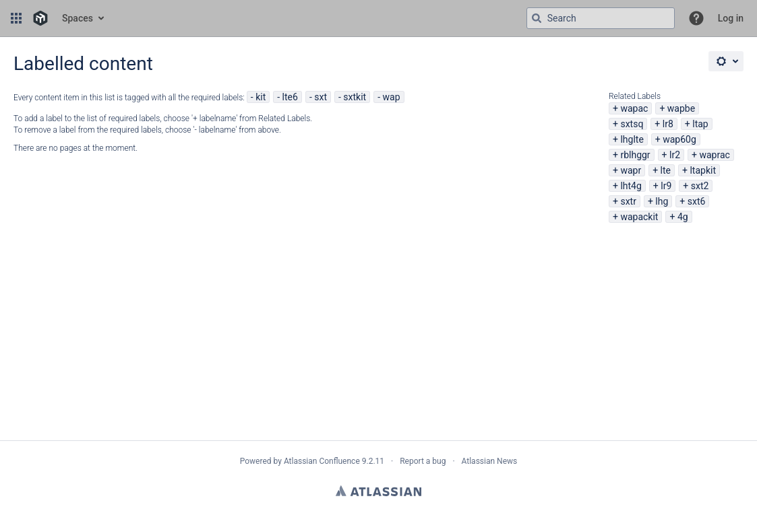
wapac (634, 108)
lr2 (674, 154)
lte (666, 170)
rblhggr (635, 154)
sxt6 (697, 201)
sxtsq (631, 123)
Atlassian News (490, 461)
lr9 (666, 185)
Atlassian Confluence (322, 461)
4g (682, 216)
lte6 (290, 97)
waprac (714, 154)
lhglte (631, 139)
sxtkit (354, 97)
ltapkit (703, 170)
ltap (700, 123)
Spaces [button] (77, 18)
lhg (661, 201)
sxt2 (700, 185)
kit (260, 97)
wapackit (639, 216)
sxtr (628, 201)
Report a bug (423, 461)
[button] (16, 18)
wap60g (679, 139)
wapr (630, 170)
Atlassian (378, 491)
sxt (320, 97)
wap (391, 97)
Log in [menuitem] (731, 18)
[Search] (536, 18)
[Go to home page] (40, 18)
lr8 (668, 123)
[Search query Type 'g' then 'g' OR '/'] (600, 18)
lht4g (630, 185)
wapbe (681, 108)
